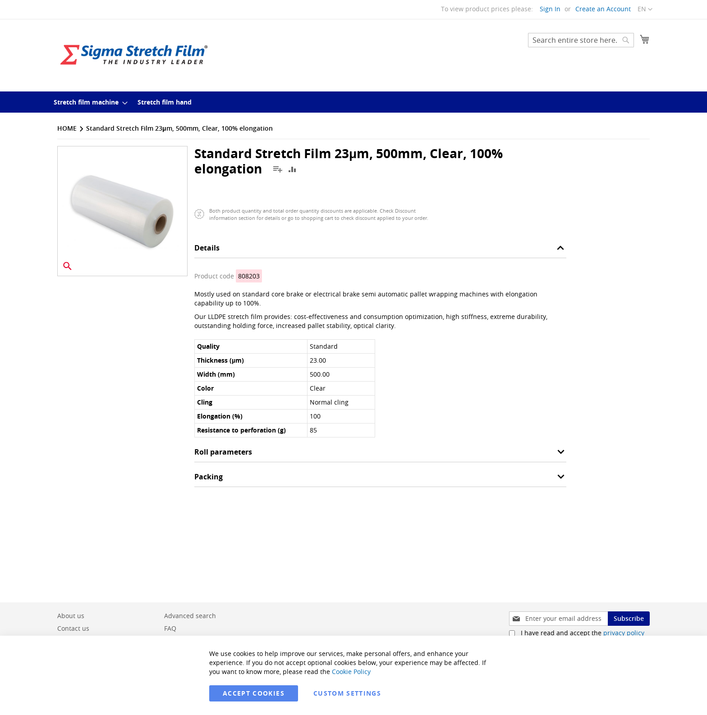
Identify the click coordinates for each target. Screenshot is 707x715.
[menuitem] (88, 102)
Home (67, 128)
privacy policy (623, 632)
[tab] (380, 250)
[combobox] (581, 40)
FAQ (170, 628)
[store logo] (134, 54)
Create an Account (603, 9)
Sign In (550, 9)
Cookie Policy (351, 671)
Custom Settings (347, 693)
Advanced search (190, 615)
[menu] (353, 102)
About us (70, 615)
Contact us (73, 628)
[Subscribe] (629, 618)
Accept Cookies (254, 693)
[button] (645, 9)
